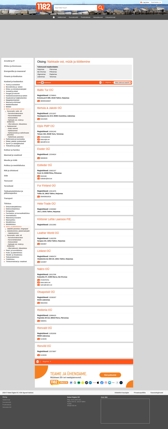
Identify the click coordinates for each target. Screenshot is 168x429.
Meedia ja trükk (10, 160)
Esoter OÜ (43, 148)
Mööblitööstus (11, 224)
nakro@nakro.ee (46, 285)
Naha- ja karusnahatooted (15, 109)
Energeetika (10, 211)
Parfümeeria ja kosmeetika (15, 139)
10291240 (52, 131)
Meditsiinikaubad (12, 104)
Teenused (8, 181)
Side (6, 176)
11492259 (52, 238)
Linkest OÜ (44, 250)
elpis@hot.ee (45, 142)
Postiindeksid (6, 405)
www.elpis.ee (45, 139)
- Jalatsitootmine (13, 233)
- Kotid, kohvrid (12, 128)
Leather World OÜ (48, 232)
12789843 (52, 95)
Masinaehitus (10, 220)
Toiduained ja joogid (13, 146)
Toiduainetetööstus (12, 257)
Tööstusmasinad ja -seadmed (16, 261)
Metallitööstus (11, 222)
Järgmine (108, 82)
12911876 (52, 191)
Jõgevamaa (41, 74)
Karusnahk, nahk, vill (14, 111)
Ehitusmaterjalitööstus (13, 207)
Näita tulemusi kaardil (122, 82)
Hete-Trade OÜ (46, 203)
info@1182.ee (71, 405)
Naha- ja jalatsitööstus (14, 226)
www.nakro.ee (45, 282)
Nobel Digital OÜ (13, 393)
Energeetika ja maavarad (15, 71)
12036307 (52, 297)
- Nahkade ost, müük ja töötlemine (15, 121)
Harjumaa (40, 69)
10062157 (52, 171)
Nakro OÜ (43, 268)
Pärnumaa (53, 69)
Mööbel (8, 107)
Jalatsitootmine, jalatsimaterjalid (18, 231)
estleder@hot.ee (46, 178)
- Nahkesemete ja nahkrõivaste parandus (18, 134)
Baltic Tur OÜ (45, 89)
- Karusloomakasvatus (15, 113)
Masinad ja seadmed (13, 155)
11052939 (52, 333)
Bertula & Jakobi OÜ (49, 107)
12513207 (52, 113)
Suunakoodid (6, 402)
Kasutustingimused (157, 393)
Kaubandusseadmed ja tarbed (16, 96)
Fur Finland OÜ (46, 185)
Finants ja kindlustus (13, 76)
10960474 (52, 256)
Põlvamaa (53, 72)
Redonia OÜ (44, 309)
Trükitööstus (10, 259)
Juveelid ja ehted (12, 91)
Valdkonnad (6, 400)
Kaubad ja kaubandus (13, 81)
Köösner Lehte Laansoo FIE (54, 219)
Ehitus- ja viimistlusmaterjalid (16, 89)
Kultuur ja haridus (12, 150)
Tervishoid (8, 186)
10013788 (52, 274)
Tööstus (7, 203)
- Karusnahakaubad (14, 115)
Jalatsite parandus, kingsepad (17, 229)
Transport (8, 198)
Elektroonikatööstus (13, 209)
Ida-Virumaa (41, 72)
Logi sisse (146, 2)
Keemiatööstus (11, 215)
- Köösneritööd (12, 118)
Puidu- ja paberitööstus (14, 253)
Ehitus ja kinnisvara (12, 66)
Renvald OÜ (44, 327)
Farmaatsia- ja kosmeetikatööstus (18, 213)
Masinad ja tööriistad (13, 102)
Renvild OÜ (44, 345)
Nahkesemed (11, 126)
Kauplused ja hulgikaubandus (16, 98)
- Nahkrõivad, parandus (15, 137)
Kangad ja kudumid (12, 93)
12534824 (52, 154)
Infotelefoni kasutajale (122, 393)
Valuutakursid (6, 407)
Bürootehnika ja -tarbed (14, 87)
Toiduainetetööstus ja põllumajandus (13, 192)
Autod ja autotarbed (13, 85)
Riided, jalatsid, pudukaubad (16, 141)
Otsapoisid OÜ (46, 291)
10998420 (52, 315)
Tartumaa (53, 77)
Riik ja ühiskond (11, 170)
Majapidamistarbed (12, 100)
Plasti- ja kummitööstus (14, 250)
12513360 (52, 225)
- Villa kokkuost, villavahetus (17, 124)
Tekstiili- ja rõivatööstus (14, 255)
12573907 (52, 351)
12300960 (52, 209)
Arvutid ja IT (9, 61)
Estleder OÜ (44, 165)
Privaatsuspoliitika (140, 393)
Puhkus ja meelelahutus (14, 165)
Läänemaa (41, 77)
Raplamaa (53, 74)
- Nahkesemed (12, 131)
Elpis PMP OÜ (45, 126)
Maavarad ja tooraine (13, 218)
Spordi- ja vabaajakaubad (15, 143)
